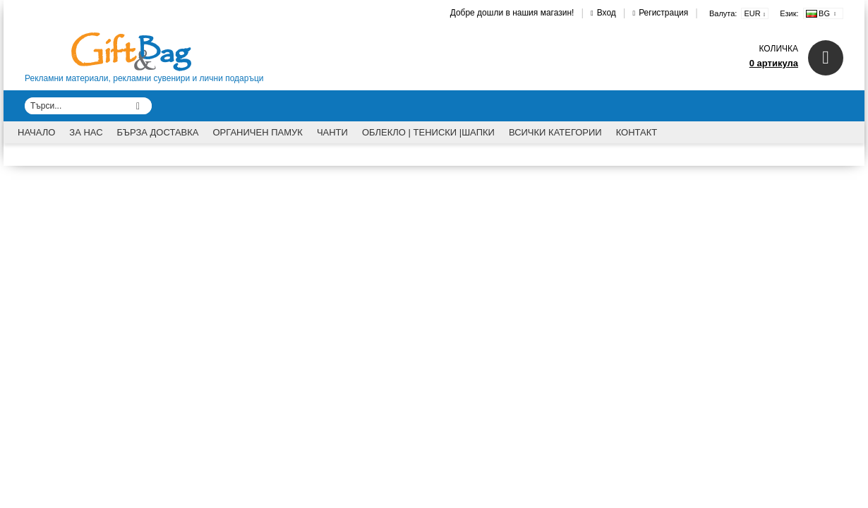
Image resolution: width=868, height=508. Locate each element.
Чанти (332, 132)
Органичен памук (258, 132)
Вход (606, 13)
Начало (36, 132)
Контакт (637, 132)
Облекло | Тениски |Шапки (428, 132)
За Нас (85, 132)
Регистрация (663, 13)
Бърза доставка (158, 132)
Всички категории (555, 132)
